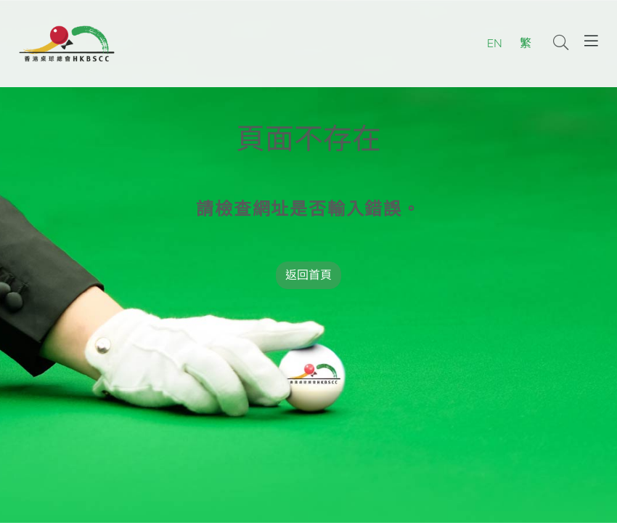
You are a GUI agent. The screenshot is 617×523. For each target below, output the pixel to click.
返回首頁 (308, 275)
